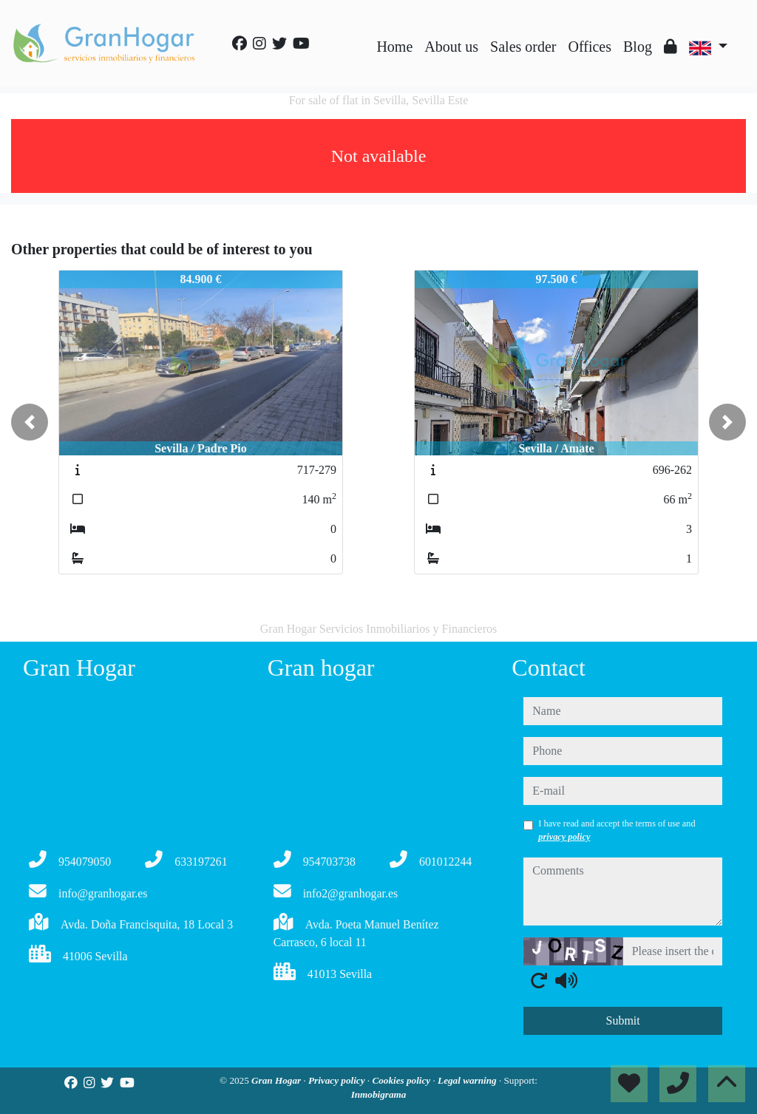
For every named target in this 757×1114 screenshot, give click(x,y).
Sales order (523, 46)
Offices (590, 46)
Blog (637, 46)
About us (451, 46)
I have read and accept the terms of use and (616, 830)
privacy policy (564, 837)
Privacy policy (337, 1080)
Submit (623, 1020)
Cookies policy (402, 1080)
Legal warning (468, 1080)
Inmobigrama (379, 1094)
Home (394, 46)
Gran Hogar (277, 1080)
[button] (29, 422)
